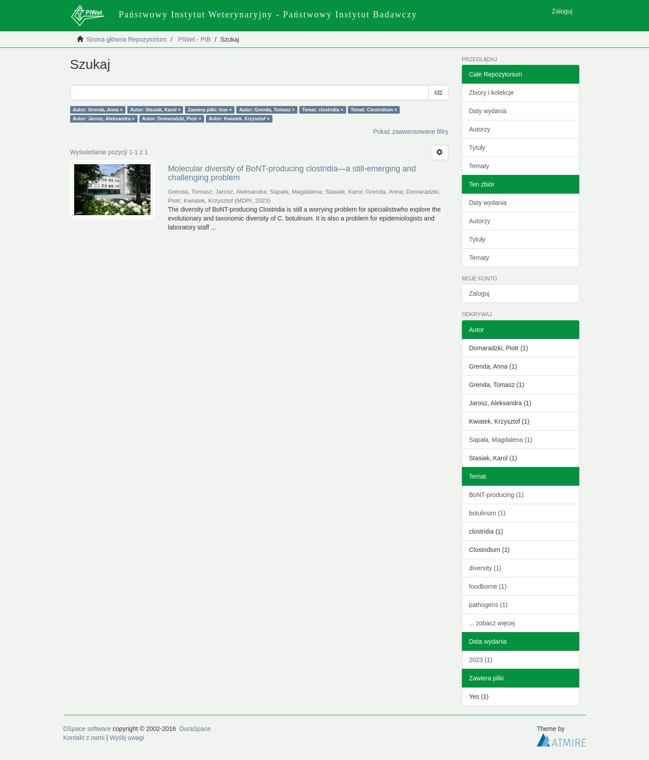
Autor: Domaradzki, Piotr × (171, 118)
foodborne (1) (488, 586)
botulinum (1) (487, 513)
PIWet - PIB (194, 39)
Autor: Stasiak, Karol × (155, 109)
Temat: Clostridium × (374, 109)
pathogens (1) (488, 604)
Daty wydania (488, 111)
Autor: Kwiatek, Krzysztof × (239, 118)
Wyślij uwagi (127, 737)
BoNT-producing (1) (496, 494)
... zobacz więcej (492, 623)
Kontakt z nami (84, 737)
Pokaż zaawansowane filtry (410, 131)
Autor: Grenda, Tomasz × (266, 109)
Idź (438, 92)
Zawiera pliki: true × (210, 109)
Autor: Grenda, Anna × (98, 109)
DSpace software (87, 728)
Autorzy (479, 129)
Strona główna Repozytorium (126, 39)
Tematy (479, 166)
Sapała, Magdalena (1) (500, 439)
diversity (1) (485, 568)
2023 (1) (480, 659)
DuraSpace (195, 728)
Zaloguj (479, 293)
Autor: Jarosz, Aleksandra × (104, 118)
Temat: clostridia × (322, 109)
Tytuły (477, 147)
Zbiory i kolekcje (491, 92)
